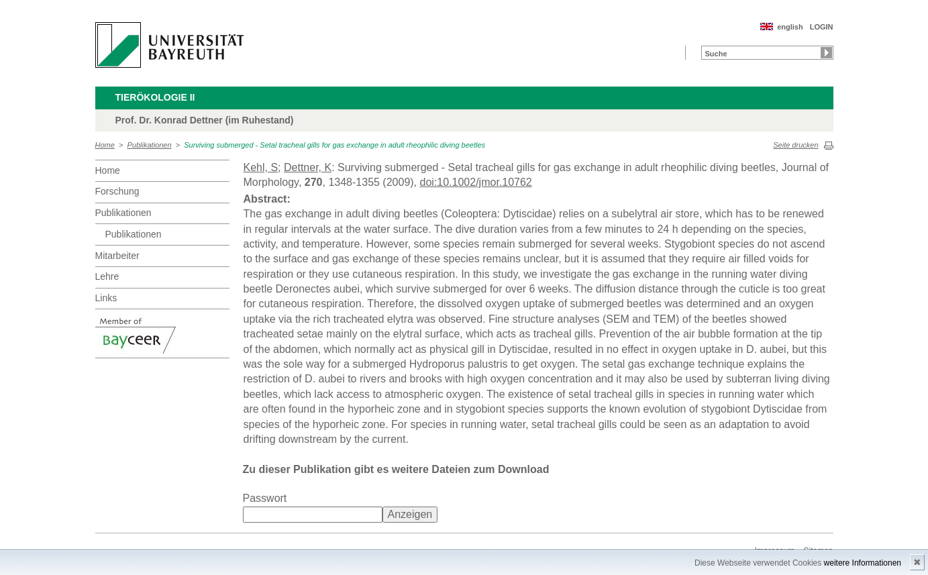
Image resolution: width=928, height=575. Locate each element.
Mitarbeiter (117, 255)
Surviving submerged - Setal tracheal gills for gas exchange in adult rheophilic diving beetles (334, 145)
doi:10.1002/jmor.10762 (476, 182)
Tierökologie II (155, 97)
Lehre (107, 276)
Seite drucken (795, 145)
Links (106, 298)
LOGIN (821, 27)
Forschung (117, 191)
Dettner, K (307, 167)
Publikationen (149, 145)
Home (105, 145)
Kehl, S (261, 167)
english (790, 27)
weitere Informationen (862, 563)
